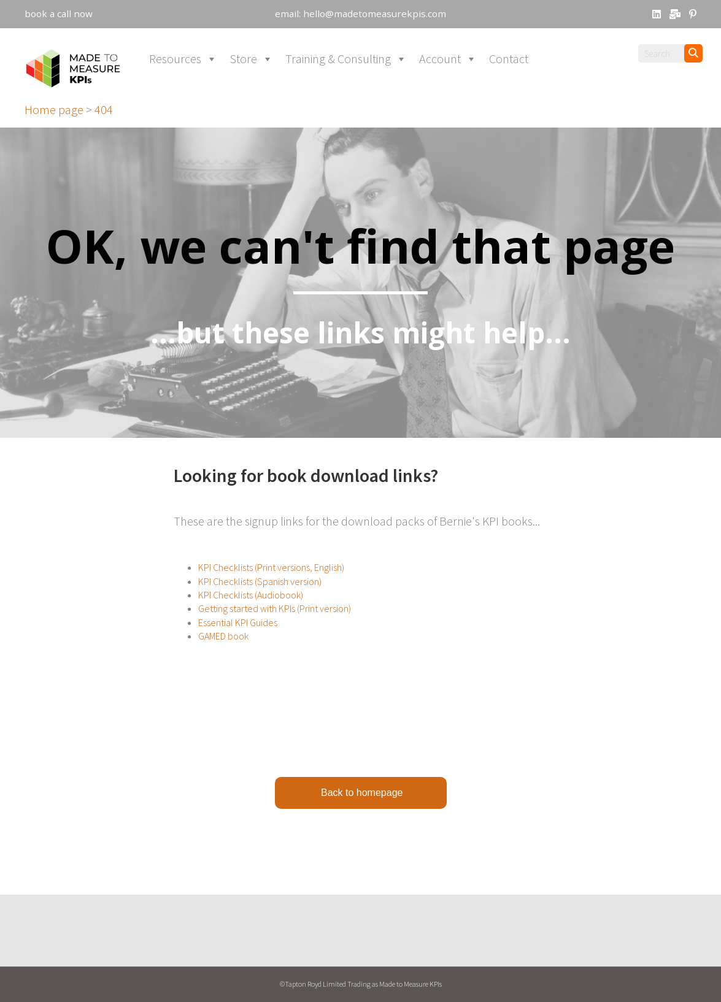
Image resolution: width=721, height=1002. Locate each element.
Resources (183, 73)
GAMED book (223, 650)
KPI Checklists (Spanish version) (260, 596)
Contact (508, 73)
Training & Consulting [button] (346, 73)
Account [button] (448, 73)
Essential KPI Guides (237, 637)
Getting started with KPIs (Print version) (274, 624)
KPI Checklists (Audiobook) (250, 609)
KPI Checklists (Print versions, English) (271, 582)
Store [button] (251, 73)
